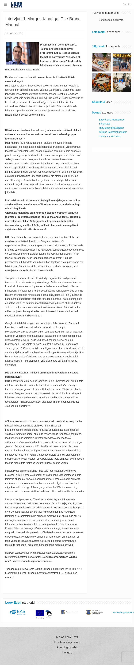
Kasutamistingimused (67, 642)
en (124, 4)
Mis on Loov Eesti (67, 637)
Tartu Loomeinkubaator (111, 127)
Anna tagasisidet (67, 647)
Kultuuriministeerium (110, 136)
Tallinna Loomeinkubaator (113, 132)
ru (130, 4)
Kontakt (67, 652)
